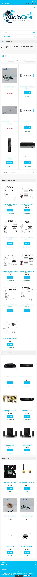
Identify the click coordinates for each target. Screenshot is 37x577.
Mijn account (4, 564)
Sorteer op (22, 60)
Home (2, 41)
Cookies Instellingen (19, 575)
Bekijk (6, 60)
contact (27, 3)
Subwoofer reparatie (8, 180)
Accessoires (6, 458)
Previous (1, 177)
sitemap (31, 3)
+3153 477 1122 (5, 3)
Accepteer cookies (28, 575)
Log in (35, 1)
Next (35, 177)
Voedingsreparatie (8, 353)
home (24, 3)
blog (35, 3)
